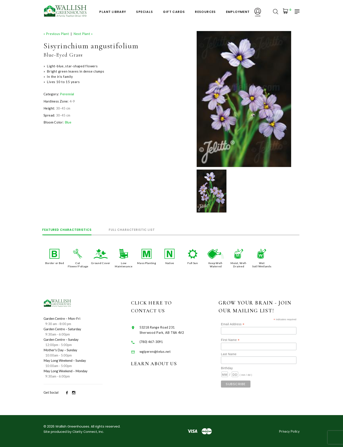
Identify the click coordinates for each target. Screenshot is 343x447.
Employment (238, 12)
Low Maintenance (124, 264)
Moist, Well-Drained (238, 264)
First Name (238, 339)
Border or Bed (54, 263)
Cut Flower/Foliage (78, 264)
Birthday (234, 368)
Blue (68, 122)
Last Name (236, 354)
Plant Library (112, 12)
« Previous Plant (57, 34)
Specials (144, 12)
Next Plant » (84, 34)
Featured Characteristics (69, 229)
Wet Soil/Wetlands (261, 264)
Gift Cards (174, 12)
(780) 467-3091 (157, 341)
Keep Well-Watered (216, 264)
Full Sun (192, 263)
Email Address (240, 324)
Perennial (67, 94)
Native (169, 263)
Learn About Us (161, 363)
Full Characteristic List (137, 229)
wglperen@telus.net (160, 351)
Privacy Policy (288, 431)
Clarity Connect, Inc (88, 431)
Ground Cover (100, 263)
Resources (205, 12)
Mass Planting (146, 263)
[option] (244, 99)
